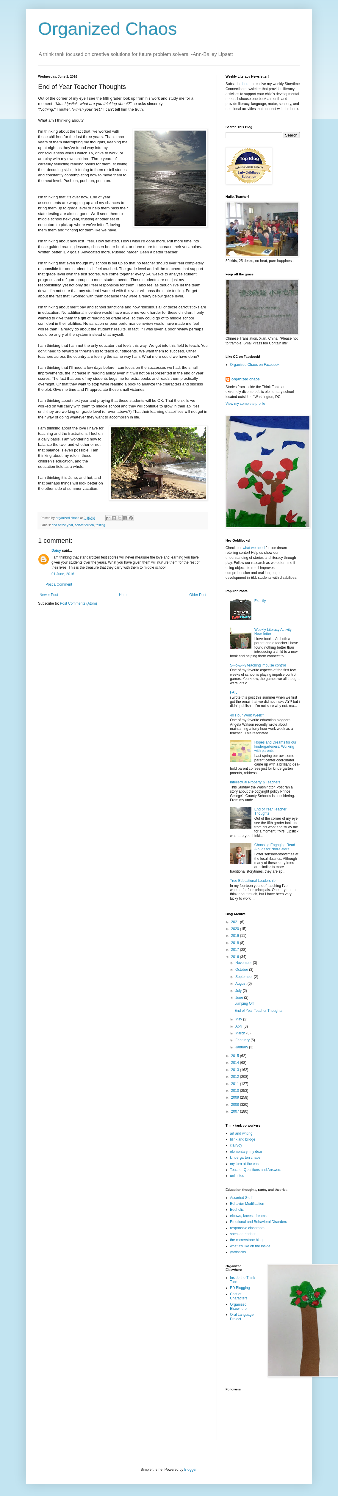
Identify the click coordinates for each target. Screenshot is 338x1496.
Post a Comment (59, 584)
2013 (235, 1070)
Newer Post (49, 595)
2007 (235, 1111)
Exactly (260, 601)
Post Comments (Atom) (78, 603)
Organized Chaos (107, 29)
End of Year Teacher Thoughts (258, 1011)
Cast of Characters (239, 1296)
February (243, 1040)
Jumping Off (244, 1003)
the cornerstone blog (246, 1240)
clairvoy (236, 1145)
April (239, 1026)
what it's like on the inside (250, 1246)
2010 (235, 1091)
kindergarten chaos (245, 1157)
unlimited (237, 1176)
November (244, 963)
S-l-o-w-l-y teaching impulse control (258, 665)
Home (124, 595)
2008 (235, 1105)
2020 (235, 929)
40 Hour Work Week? (247, 715)
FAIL (233, 692)
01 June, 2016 (62, 574)
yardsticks (238, 1252)
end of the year (62, 525)
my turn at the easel (245, 1164)
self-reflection (84, 525)
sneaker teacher (243, 1234)
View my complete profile (245, 404)
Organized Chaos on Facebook (254, 365)
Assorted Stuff (241, 1198)
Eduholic (237, 1210)
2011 (235, 1084)
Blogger (190, 1469)
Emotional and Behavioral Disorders (258, 1222)
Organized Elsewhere (238, 1306)
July (239, 991)
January (242, 1047)
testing (100, 525)
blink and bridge (242, 1139)
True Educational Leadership (253, 881)
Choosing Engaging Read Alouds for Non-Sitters (274, 847)
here (246, 84)
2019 (235, 936)
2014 (235, 1063)
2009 (235, 1097)
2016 (235, 957)
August (241, 983)
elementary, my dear (246, 1152)
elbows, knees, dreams (248, 1216)
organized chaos (245, 379)
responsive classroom (247, 1228)
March (240, 1033)
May (239, 1019)
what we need (253, 548)
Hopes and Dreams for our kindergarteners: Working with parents (275, 746)
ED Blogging (240, 1288)
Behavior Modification (247, 1204)
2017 (235, 950)
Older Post (197, 595)
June (239, 997)
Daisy (56, 550)
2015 (235, 1056)
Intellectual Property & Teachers (255, 782)
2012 (235, 1077)
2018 (235, 943)
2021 (235, 922)
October (242, 969)
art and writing (241, 1133)
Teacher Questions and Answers (255, 1170)
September (244, 977)
